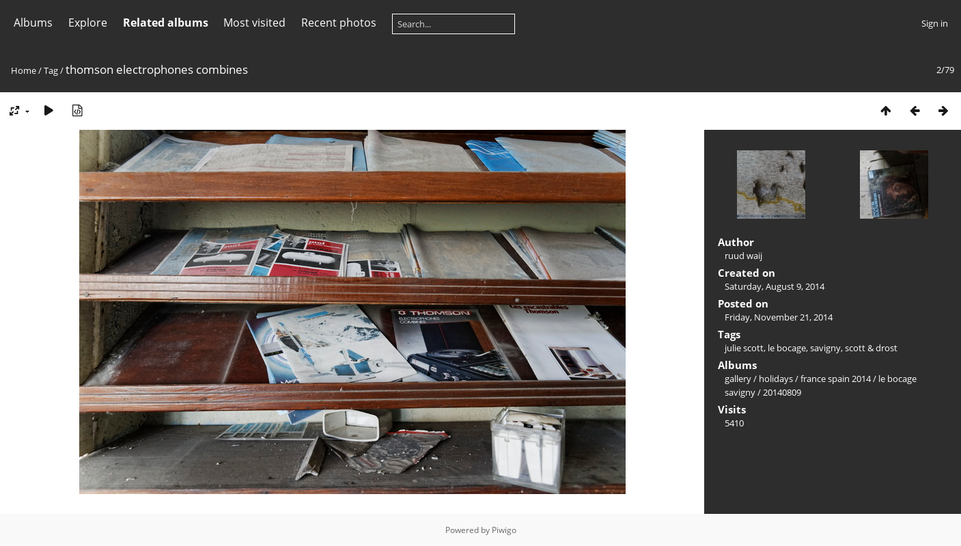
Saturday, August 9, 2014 (774, 286)
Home (23, 70)
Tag (51, 70)
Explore (87, 22)
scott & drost (871, 348)
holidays (776, 378)
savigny (825, 348)
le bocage (787, 348)
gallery (738, 378)
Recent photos (338, 22)
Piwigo (504, 530)
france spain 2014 (835, 378)
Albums (33, 22)
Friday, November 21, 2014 (779, 317)
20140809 (782, 392)
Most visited (254, 22)
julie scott (744, 348)
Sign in (934, 23)
